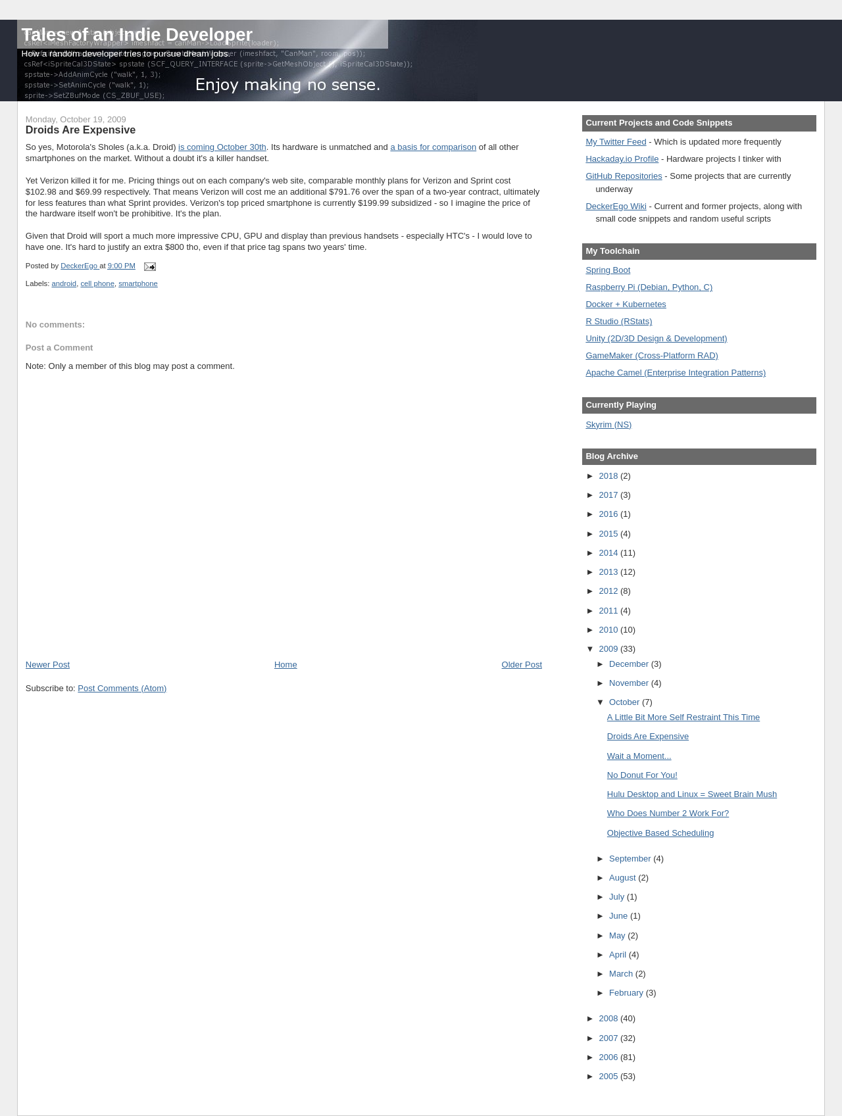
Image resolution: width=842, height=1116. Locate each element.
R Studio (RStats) (618, 321)
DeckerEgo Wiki (615, 206)
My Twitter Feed (615, 142)
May (618, 935)
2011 (609, 611)
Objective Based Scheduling (660, 833)
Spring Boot (607, 270)
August (623, 878)
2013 (609, 572)
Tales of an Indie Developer (137, 34)
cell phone (97, 283)
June (619, 916)
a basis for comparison (433, 147)
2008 (609, 1018)
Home (285, 664)
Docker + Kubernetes (625, 304)
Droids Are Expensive (648, 736)
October (625, 702)
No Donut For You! (642, 775)
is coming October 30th (222, 147)
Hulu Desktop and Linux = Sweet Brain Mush (692, 794)
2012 (609, 591)
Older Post (522, 664)
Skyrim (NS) (608, 424)
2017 (609, 495)
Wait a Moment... (639, 756)
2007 (609, 1038)
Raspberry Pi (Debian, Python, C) (648, 287)
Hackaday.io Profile (621, 159)
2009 (609, 649)
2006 (609, 1057)
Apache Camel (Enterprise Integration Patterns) (675, 372)
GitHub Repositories (623, 176)
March (622, 974)
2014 (609, 553)
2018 (609, 476)
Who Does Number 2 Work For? (668, 813)
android (63, 283)
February (627, 993)
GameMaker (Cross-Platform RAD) (651, 355)
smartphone (138, 283)
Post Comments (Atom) (122, 688)
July (618, 897)
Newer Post (48, 664)
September (631, 858)
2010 (609, 630)
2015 (609, 534)
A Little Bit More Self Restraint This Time (683, 717)
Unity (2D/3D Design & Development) (656, 338)
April (619, 954)
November (630, 683)
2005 (609, 1076)
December (630, 664)
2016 (609, 514)
